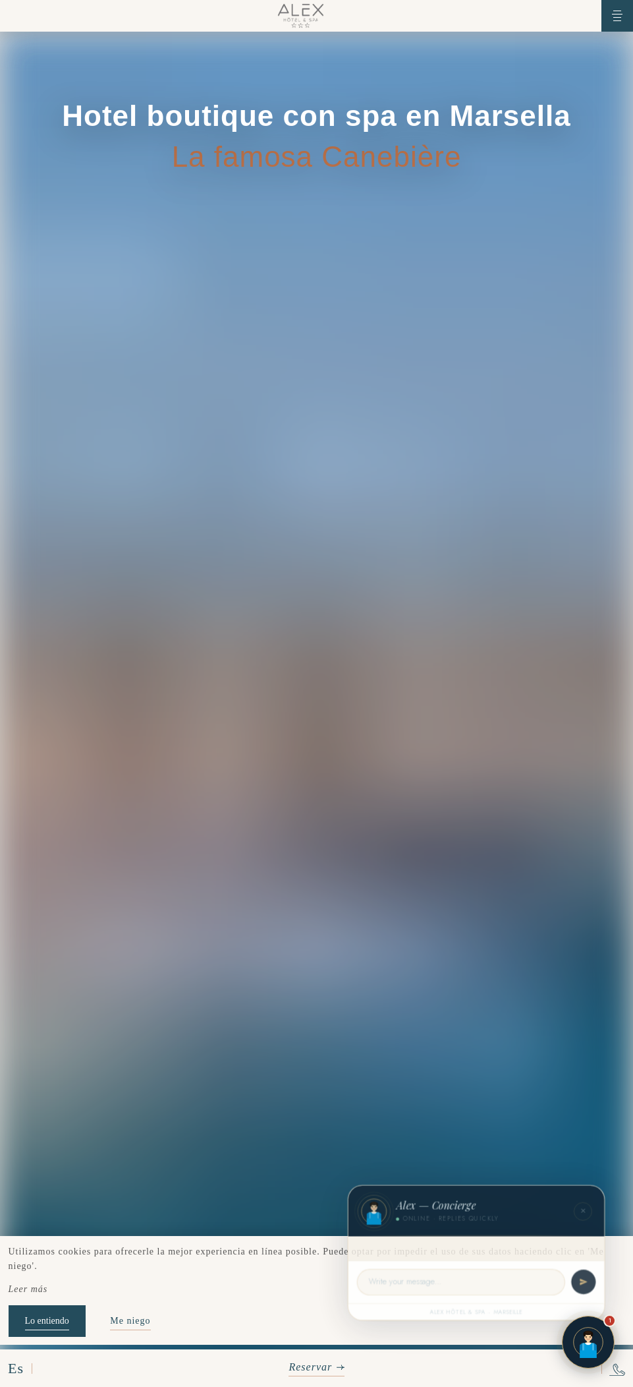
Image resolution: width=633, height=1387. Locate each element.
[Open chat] (588, 1342)
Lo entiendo (47, 1321)
